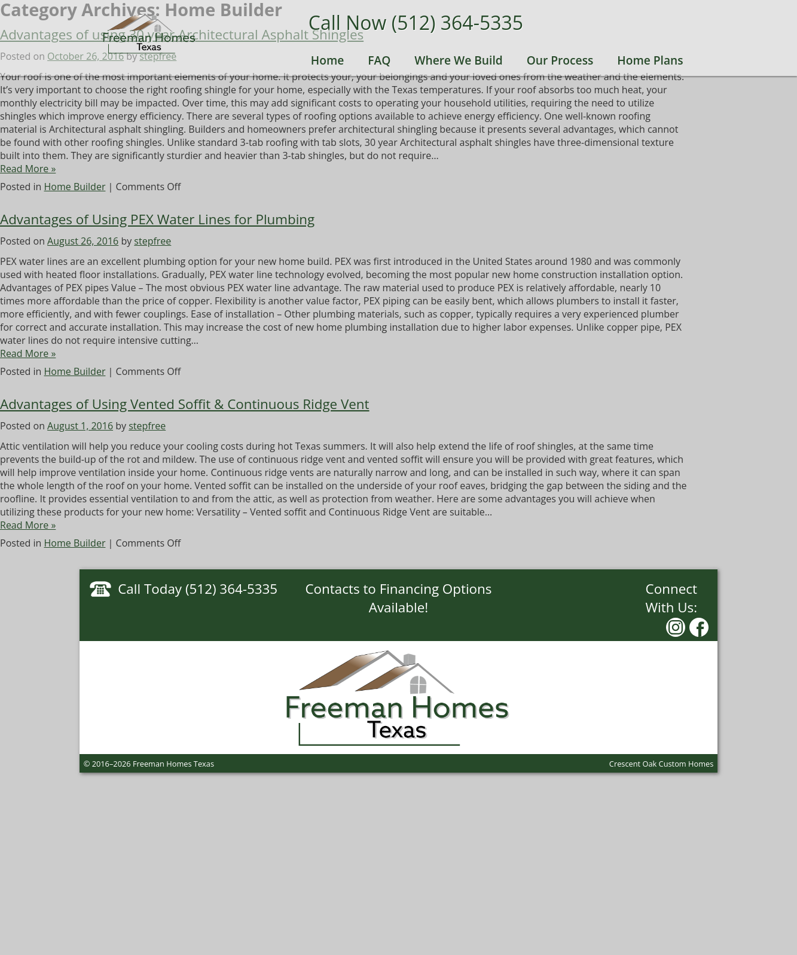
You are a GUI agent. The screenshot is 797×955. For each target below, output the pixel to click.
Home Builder (75, 186)
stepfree (152, 241)
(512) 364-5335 (457, 22)
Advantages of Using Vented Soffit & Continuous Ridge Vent (185, 404)
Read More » (28, 168)
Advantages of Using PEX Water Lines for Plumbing (157, 219)
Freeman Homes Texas (150, 33)
